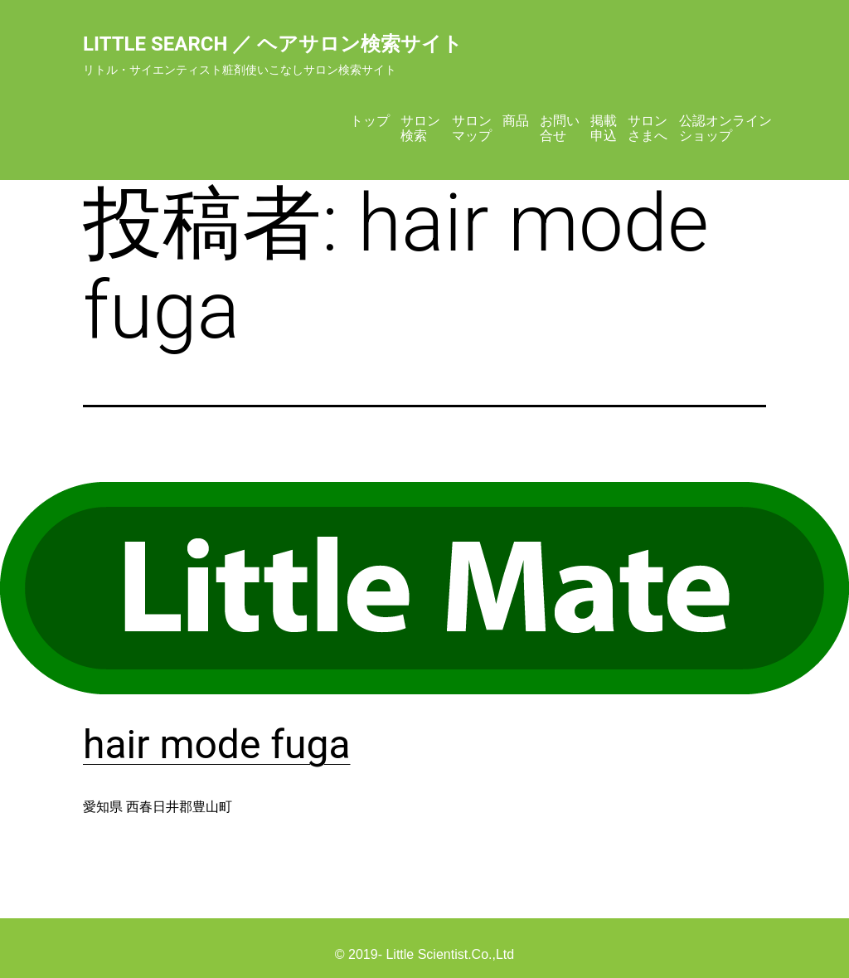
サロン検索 (420, 128)
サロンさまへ (647, 128)
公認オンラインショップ (725, 128)
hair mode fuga (217, 744)
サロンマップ (472, 128)
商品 (515, 121)
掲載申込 (603, 128)
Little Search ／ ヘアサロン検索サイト (273, 44)
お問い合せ (560, 128)
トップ (370, 121)
